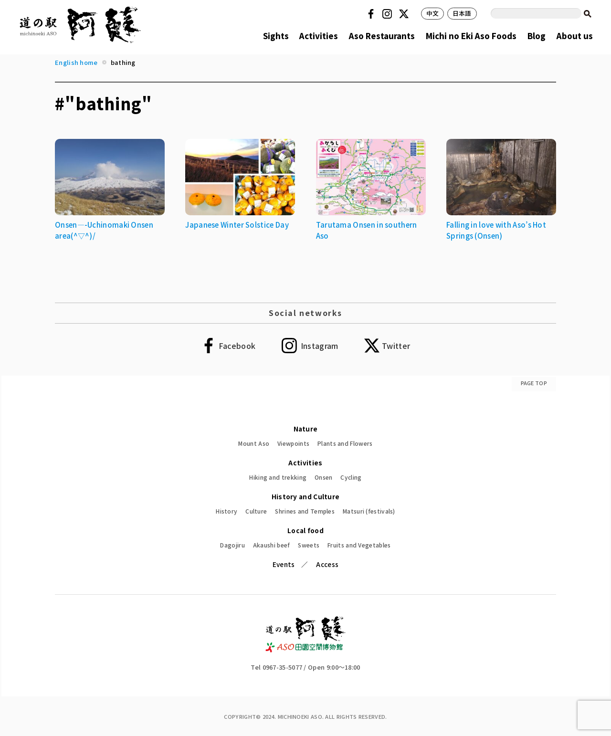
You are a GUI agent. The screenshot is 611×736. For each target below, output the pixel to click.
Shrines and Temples (305, 511)
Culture (256, 511)
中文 (432, 13)
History (226, 511)
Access (327, 564)
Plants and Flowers (344, 443)
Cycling (350, 477)
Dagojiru (232, 545)
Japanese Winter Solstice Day (237, 225)
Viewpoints (293, 443)
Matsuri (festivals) (369, 511)
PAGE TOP (534, 383)
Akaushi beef (271, 545)
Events (284, 564)
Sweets (308, 545)
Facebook (372, 14)
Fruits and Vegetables (358, 545)
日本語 (462, 13)
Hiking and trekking (277, 477)
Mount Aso (253, 443)
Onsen (324, 477)
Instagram (388, 14)
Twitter (405, 14)
